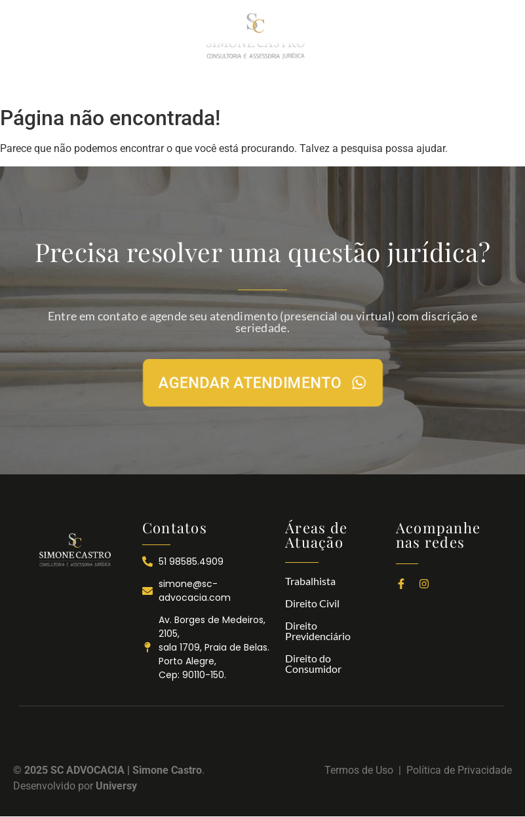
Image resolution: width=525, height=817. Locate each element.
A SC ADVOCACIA (156, 85)
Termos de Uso (361, 770)
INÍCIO (90, 85)
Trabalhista (310, 581)
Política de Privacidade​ (459, 770)
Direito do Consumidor (313, 663)
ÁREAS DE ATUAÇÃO (254, 85)
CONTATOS (397, 85)
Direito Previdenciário (318, 630)
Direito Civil (312, 603)
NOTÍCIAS (336, 85)
